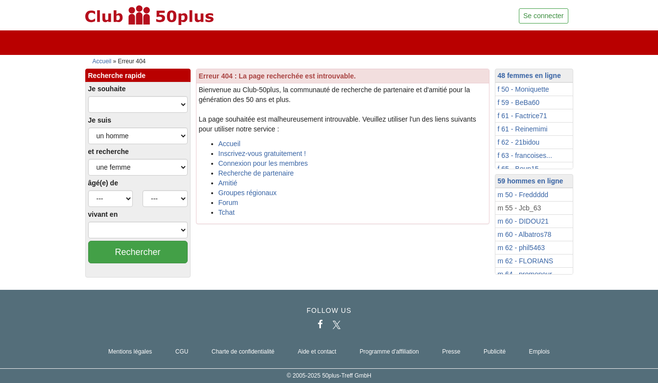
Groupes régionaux (248, 193)
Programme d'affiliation (389, 351)
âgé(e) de (103, 183)
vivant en (103, 214)
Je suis (99, 120)
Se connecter (543, 16)
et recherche (108, 151)
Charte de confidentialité (243, 351)
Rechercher (137, 252)
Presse (451, 351)
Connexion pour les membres (263, 163)
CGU (181, 351)
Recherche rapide (117, 75)
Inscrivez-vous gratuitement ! (262, 153)
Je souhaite (107, 89)
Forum (228, 202)
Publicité (495, 351)
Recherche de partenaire (256, 173)
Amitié (228, 183)
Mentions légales (130, 351)
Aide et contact (317, 351)
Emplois (539, 351)
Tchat (227, 212)
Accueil (102, 61)
